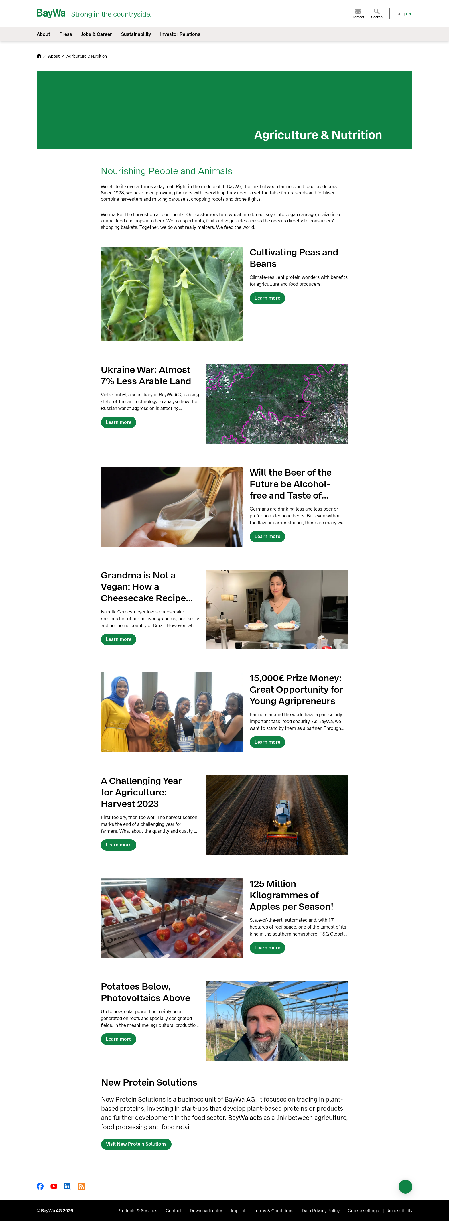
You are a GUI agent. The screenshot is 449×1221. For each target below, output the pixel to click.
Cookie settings (364, 1210)
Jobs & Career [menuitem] (96, 34)
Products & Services (138, 1210)
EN (408, 14)
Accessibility (399, 1210)
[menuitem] (358, 13)
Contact (174, 1210)
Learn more (267, 298)
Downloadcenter (207, 1210)
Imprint (239, 1210)
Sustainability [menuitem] (136, 34)
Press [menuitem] (65, 34)
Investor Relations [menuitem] (180, 34)
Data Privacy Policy (321, 1210)
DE (399, 14)
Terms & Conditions (274, 1210)
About (54, 56)
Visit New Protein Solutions (136, 1144)
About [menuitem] (43, 34)
